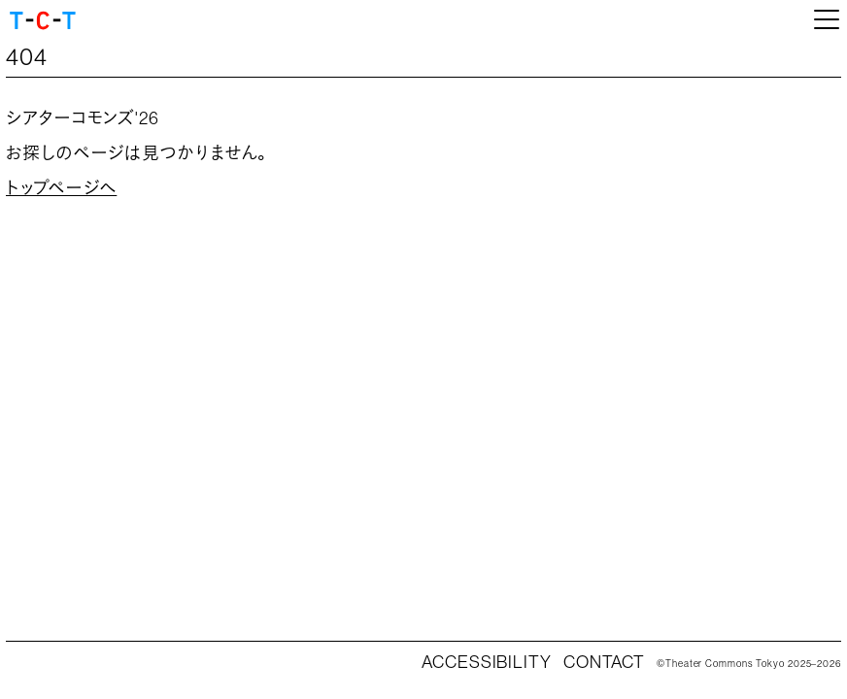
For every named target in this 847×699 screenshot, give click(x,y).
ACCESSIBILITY (487, 662)
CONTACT (604, 662)
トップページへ (61, 188)
